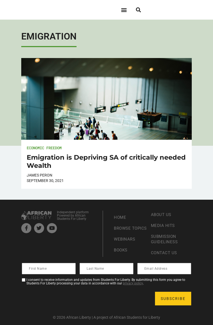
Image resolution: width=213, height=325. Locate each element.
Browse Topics (123, 228)
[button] (123, 9)
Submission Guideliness (165, 239)
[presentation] (63, 298)
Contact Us (164, 252)
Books (121, 252)
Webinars (125, 241)
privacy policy (133, 283)
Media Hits (163, 225)
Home (120, 214)
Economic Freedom (44, 147)
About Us (161, 214)
